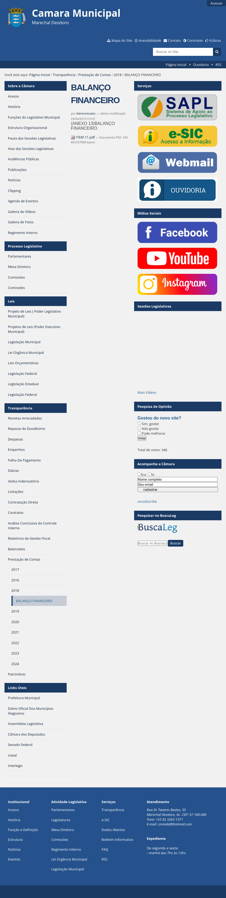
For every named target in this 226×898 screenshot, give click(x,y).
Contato (174, 40)
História (14, 819)
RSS (218, 64)
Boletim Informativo (117, 839)
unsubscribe (147, 501)
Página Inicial (176, 64)
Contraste (195, 40)
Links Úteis (17, 687)
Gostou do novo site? (159, 418)
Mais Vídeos (147, 392)
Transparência (64, 74)
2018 (118, 74)
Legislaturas (60, 819)
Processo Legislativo (25, 246)
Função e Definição (23, 829)
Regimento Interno (66, 849)
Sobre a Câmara (21, 85)
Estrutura (15, 839)
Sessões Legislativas (154, 306)
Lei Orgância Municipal (69, 859)
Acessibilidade (150, 40)
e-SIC (106, 819)
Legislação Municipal (67, 869)
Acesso (13, 809)
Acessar (216, 3)
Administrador (86, 113)
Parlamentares (62, 809)
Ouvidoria (201, 64)
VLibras (215, 40)
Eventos (14, 859)
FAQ (105, 849)
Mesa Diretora (62, 829)
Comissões (59, 839)
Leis (11, 301)
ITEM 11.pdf (83, 137)
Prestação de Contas (94, 74)
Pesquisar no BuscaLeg (157, 515)
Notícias (14, 849)
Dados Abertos (113, 829)
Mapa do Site (122, 40)
